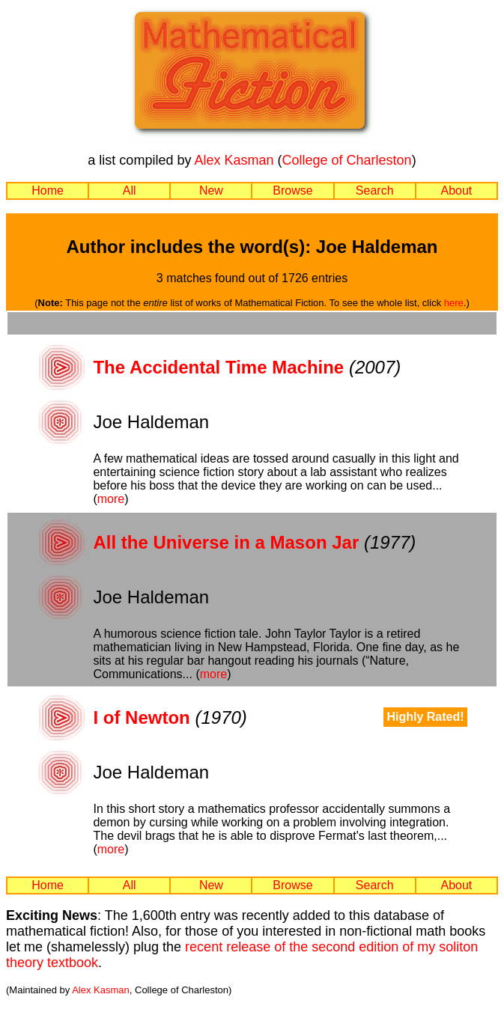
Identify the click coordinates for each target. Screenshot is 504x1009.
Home (47, 190)
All (129, 190)
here (454, 302)
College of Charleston (347, 160)
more (110, 499)
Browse (292, 190)
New (211, 190)
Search (375, 190)
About (456, 190)
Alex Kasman (233, 160)
